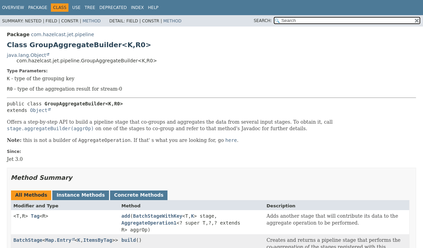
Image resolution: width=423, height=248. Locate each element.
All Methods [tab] (31, 195)
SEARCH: (263, 20)
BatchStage (27, 240)
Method (92, 21)
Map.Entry (58, 240)
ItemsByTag (97, 240)
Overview (13, 7)
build (128, 240)
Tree (90, 7)
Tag (35, 216)
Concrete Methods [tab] (139, 195)
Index (137, 7)
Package (37, 7)
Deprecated (113, 7)
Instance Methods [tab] (80, 195)
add (125, 216)
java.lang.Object (26, 55)
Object (38, 110)
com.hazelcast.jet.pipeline (62, 34)
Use (76, 7)
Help (153, 7)
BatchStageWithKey (157, 216)
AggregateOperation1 (148, 223)
